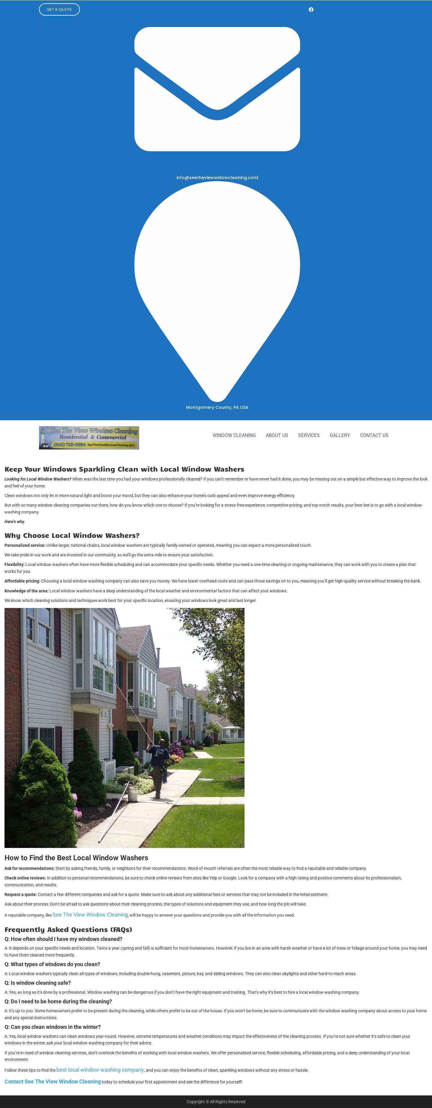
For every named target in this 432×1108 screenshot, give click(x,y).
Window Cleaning (234, 435)
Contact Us (374, 435)
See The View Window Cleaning (90, 915)
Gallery (340, 435)
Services (309, 435)
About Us (277, 435)
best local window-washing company (100, 1070)
